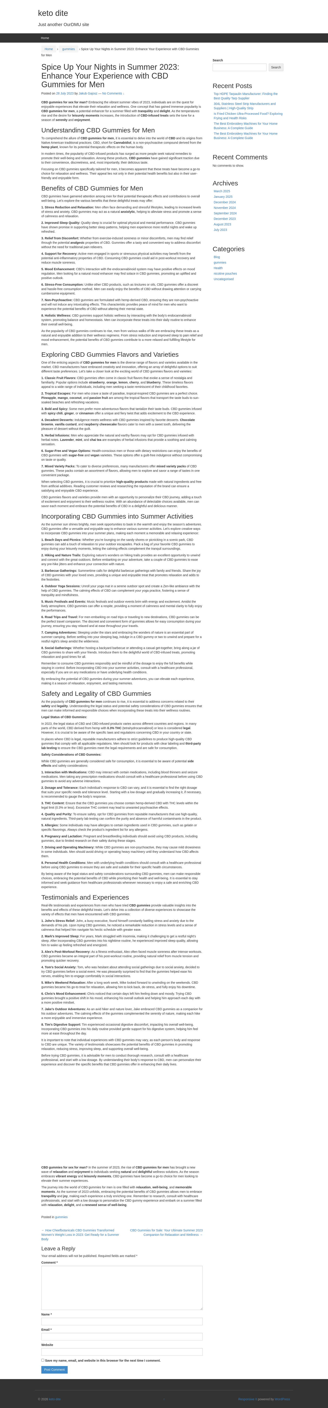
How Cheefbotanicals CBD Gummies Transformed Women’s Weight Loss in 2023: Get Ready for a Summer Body (80, 1235)
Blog (217, 257)
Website (47, 1345)
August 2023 (222, 224)
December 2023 (225, 219)
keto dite (53, 13)
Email (46, 1329)
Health (218, 268)
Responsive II (247, 1399)
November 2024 (225, 208)
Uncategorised (224, 279)
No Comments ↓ (113, 93)
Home (45, 38)
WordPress (282, 1399)
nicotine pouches (225, 273)
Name (46, 1314)
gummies (68, 49)
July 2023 (220, 230)
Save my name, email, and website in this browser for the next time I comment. (103, 1360)
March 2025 (222, 191)
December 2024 (225, 202)
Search (218, 60)
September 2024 (225, 213)
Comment (49, 1262)
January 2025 (223, 196)
